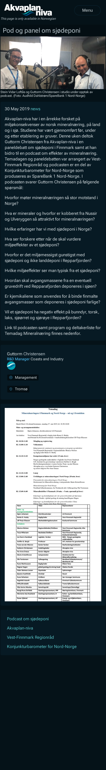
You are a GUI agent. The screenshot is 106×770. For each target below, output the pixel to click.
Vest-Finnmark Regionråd (30, 637)
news (35, 108)
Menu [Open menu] (87, 10)
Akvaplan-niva (20, 628)
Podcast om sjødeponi (28, 618)
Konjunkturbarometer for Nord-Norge (42, 646)
